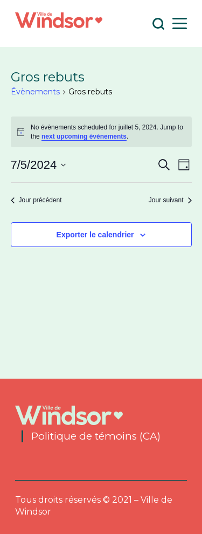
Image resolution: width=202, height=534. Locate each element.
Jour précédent (36, 200)
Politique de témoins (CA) (96, 436)
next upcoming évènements (84, 136)
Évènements (35, 92)
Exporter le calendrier (95, 234)
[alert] (101, 132)
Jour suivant (170, 200)
